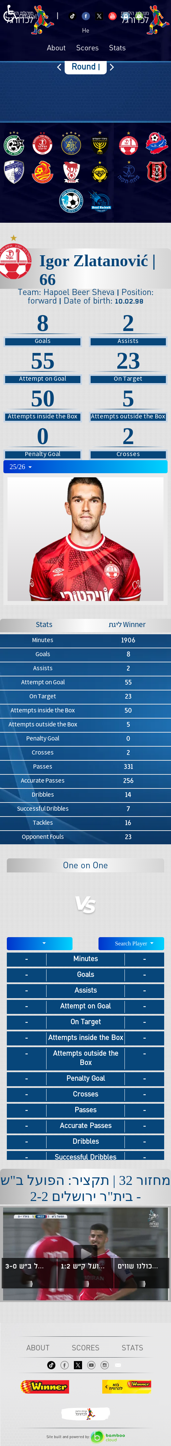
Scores (87, 48)
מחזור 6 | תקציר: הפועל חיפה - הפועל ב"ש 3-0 (28, 1266)
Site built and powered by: (86, 1437)
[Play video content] (85, 1254)
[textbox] (40, 943)
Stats (117, 48)
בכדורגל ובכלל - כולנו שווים (141, 1266)
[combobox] (85, 466)
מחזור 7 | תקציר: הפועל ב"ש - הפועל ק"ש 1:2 (84, 1266)
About (56, 48)
